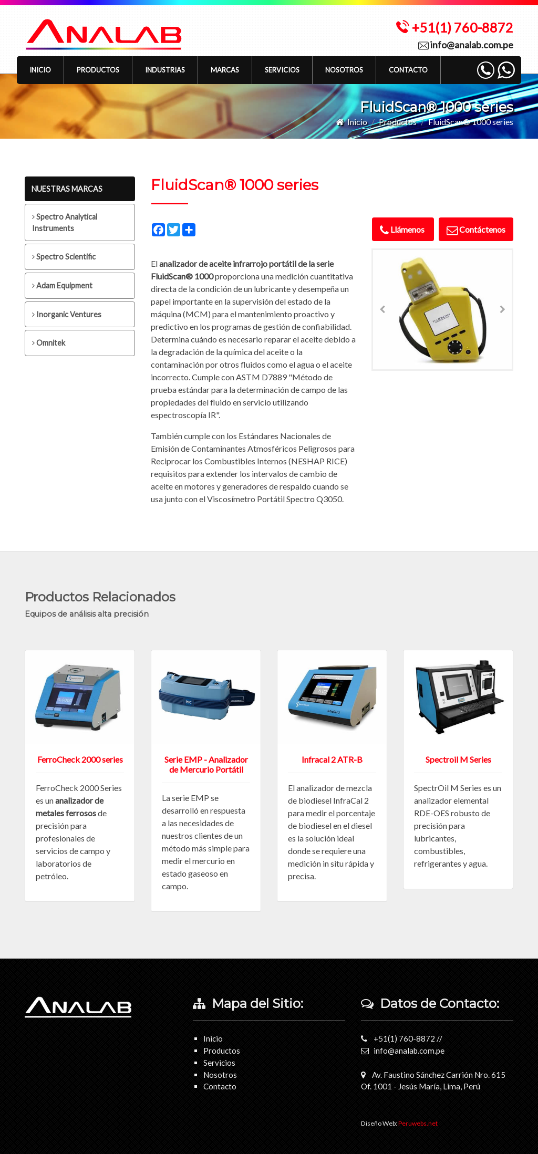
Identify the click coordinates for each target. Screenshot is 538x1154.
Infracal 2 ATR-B (332, 759)
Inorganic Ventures (66, 314)
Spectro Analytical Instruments (64, 222)
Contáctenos (476, 229)
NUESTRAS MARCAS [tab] (67, 188)
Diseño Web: (399, 1123)
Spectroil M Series (458, 759)
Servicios (282, 70)
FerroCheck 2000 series (80, 759)
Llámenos (403, 229)
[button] (98, 70)
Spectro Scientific (64, 256)
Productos (398, 122)
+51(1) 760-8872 (454, 27)
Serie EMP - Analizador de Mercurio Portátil (206, 764)
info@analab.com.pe (465, 44)
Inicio (40, 70)
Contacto (408, 70)
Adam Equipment (62, 285)
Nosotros (344, 70)
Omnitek (48, 342)
